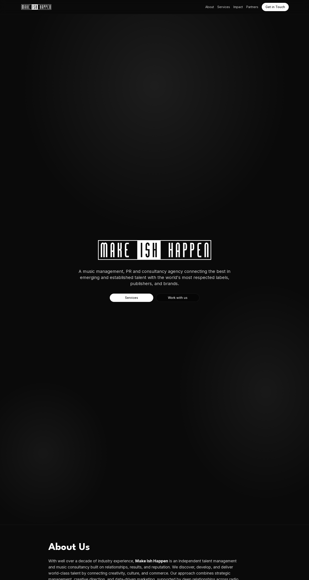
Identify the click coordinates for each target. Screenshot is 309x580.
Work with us (177, 297)
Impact (238, 7)
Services (223, 7)
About (209, 7)
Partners (252, 7)
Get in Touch (275, 7)
